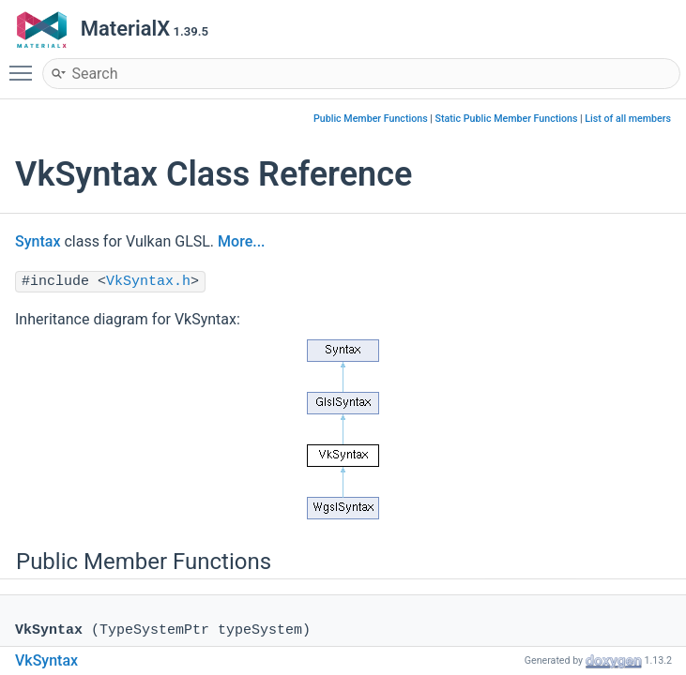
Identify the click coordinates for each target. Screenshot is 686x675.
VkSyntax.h (148, 282)
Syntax (37, 241)
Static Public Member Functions (506, 118)
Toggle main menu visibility (25, 64)
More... (241, 241)
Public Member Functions (370, 118)
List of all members (628, 118)
